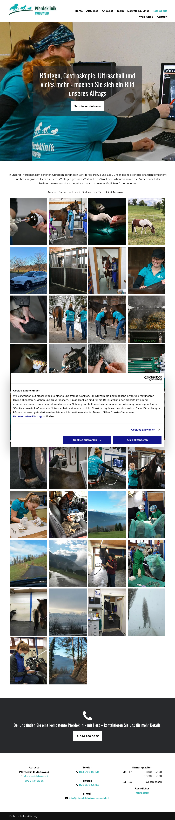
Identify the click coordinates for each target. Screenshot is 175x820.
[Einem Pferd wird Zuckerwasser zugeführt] (146, 465)
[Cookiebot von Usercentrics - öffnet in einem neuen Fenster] (147, 378)
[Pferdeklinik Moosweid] (28, 660)
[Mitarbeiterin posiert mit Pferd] (107, 270)
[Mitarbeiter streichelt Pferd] (146, 270)
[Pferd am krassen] (146, 221)
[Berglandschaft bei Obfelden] (68, 563)
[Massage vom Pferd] (28, 319)
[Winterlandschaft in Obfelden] (146, 612)
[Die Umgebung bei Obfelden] (68, 612)
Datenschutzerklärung (27, 416)
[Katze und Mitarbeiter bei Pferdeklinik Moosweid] (68, 514)
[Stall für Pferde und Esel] (28, 612)
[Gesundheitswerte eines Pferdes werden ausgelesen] (107, 465)
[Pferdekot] (146, 319)
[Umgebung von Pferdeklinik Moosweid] (28, 563)
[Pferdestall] (68, 270)
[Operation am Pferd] (107, 221)
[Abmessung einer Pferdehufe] (28, 465)
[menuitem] (77, 11)
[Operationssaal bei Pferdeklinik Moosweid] (146, 514)
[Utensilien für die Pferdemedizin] (146, 367)
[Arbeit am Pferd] (68, 465)
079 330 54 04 (89, 785)
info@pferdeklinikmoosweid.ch (89, 798)
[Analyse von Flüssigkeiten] (28, 514)
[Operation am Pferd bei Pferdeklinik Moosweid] (146, 563)
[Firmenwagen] (28, 270)
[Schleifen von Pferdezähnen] (28, 367)
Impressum (142, 792)
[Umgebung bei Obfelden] (107, 514)
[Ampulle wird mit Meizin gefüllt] (28, 221)
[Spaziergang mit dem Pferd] (68, 319)
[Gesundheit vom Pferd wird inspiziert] (68, 221)
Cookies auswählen (143, 429)
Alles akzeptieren (137, 439)
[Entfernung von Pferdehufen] (107, 319)
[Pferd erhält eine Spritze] (107, 367)
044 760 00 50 (89, 772)
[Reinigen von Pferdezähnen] (68, 367)
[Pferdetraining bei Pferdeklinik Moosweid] (107, 563)
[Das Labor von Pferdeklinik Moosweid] (107, 612)
